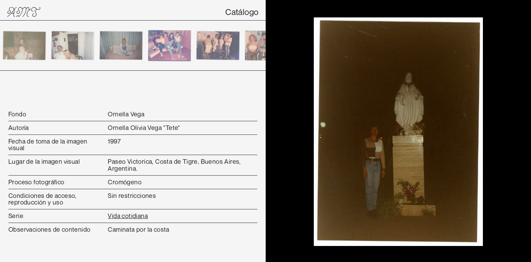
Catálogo (241, 12)
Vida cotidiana (128, 215)
